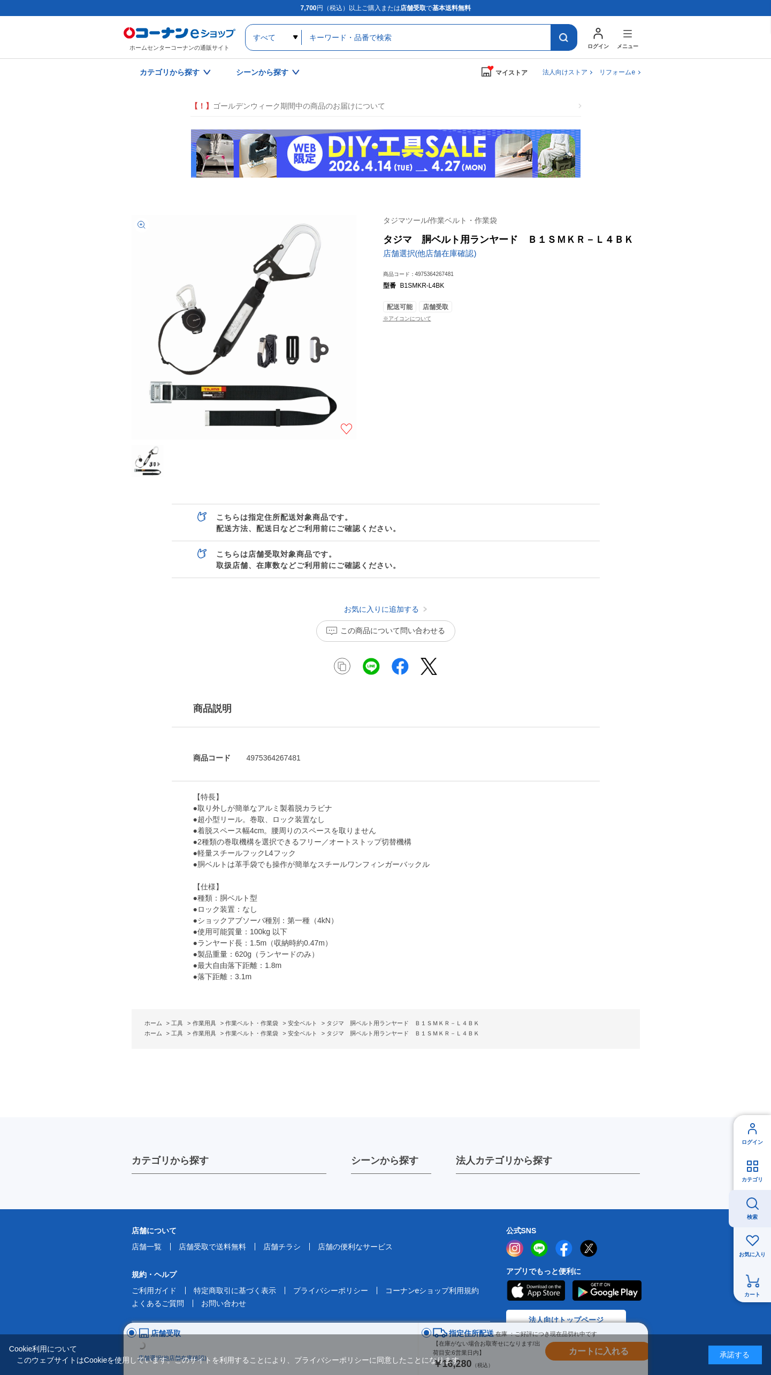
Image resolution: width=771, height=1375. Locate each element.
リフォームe (617, 72)
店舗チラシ (282, 1246)
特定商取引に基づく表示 (235, 1290)
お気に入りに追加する (346, 429)
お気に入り (752, 1254)
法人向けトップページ (566, 1320)
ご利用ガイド (154, 1290)
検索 (752, 1217)
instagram (514, 1248)
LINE (539, 1248)
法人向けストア (565, 72)
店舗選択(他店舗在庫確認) (430, 253)
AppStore (535, 1290)
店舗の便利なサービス (355, 1246)
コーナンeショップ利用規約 (432, 1290)
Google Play (607, 1290)
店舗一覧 (147, 1246)
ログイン (752, 1142)
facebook (563, 1248)
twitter (588, 1248)
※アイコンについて (407, 318)
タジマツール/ (440, 220)
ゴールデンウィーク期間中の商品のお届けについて (287, 106)
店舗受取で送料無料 (212, 1246)
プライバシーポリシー (330, 1290)
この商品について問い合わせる (392, 630)
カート (752, 1294)
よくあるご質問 (158, 1303)
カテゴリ (752, 1179)
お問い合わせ (223, 1303)
